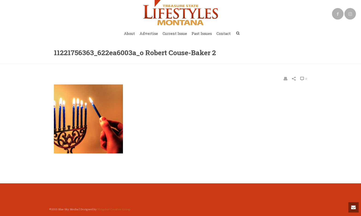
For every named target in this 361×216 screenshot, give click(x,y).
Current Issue (175, 33)
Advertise (149, 33)
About (129, 33)
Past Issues (202, 33)
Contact (223, 33)
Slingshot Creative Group (114, 209)
